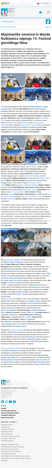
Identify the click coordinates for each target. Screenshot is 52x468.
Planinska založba (7, 441)
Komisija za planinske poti (9, 444)
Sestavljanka (11, 310)
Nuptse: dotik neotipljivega (13, 262)
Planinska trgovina (7, 417)
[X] (14, 402)
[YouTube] (10, 402)
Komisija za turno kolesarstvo (11, 451)
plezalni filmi (8, 299)
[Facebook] (2, 402)
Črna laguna (41, 362)
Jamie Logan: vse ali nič (12, 280)
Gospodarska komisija (8, 454)
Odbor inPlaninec (7, 434)
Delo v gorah (22, 294)
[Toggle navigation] (48, 12)
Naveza (11, 194)
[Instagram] (6, 402)
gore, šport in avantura (15, 330)
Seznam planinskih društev (10, 413)
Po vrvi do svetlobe (17, 192)
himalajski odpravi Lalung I (27, 167)
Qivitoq (6, 355)
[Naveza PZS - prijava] (6, 3)
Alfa (15, 332)
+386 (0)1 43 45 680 (6, 395)
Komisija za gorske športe (9, 449)
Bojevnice (15, 350)
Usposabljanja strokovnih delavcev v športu (15, 456)
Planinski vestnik (6, 425)
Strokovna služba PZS (8, 415)
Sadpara (13, 357)
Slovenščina (42, 3)
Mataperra (8, 321)
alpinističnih (12, 123)
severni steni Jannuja (32, 176)
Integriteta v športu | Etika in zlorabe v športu (16, 458)
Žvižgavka (4, 460)
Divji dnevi (31, 337)
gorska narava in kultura (28, 125)
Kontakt (3, 408)
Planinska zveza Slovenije (14, 388)
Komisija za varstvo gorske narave (12, 447)
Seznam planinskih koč (8, 411)
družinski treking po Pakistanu (28, 185)
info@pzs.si (4, 397)
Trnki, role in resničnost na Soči (32, 196)
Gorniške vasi (5, 427)
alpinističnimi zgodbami (12, 260)
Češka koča (10, 199)
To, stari (27, 317)
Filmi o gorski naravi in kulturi (10, 348)
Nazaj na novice (9, 22)
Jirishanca (13, 315)
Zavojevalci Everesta (11, 271)
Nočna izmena (21, 326)
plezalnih (24, 123)
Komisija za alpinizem (8, 438)
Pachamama (42, 341)
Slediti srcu (31, 312)
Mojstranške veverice (29, 190)
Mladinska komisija (7, 429)
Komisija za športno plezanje (10, 436)
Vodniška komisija (7, 431)
